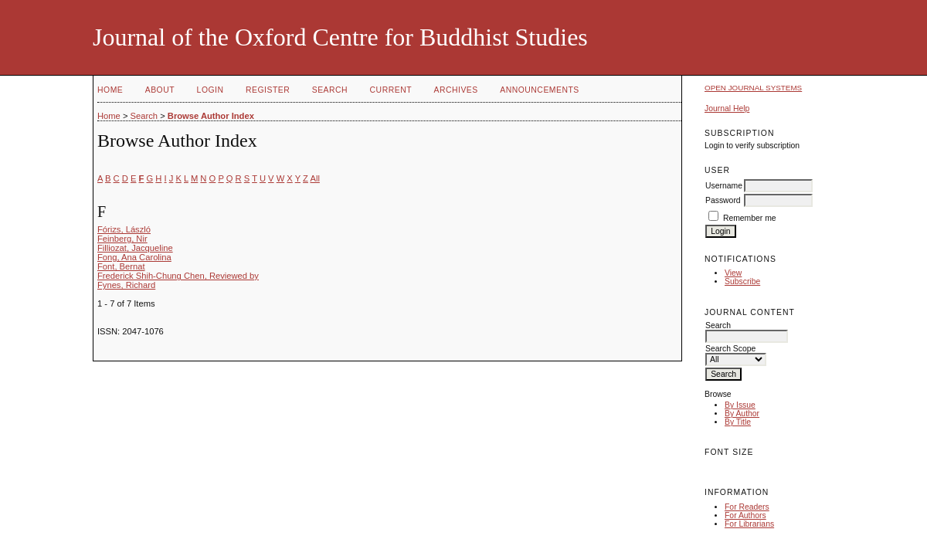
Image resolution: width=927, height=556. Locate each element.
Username (723, 185)
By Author (742, 413)
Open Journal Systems (753, 87)
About (160, 90)
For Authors (745, 515)
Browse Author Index (211, 115)
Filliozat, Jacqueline (135, 248)
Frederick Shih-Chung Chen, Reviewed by (178, 275)
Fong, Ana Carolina (134, 257)
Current (391, 90)
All (314, 178)
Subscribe (742, 281)
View (733, 273)
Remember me (749, 218)
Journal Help (727, 108)
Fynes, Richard (126, 285)
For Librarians (749, 524)
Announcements (539, 90)
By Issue (740, 405)
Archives (455, 90)
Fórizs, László (124, 229)
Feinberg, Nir (122, 238)
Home (110, 90)
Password (723, 200)
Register (268, 90)
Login (210, 90)
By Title (738, 422)
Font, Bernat (121, 266)
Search (330, 90)
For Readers (747, 507)
